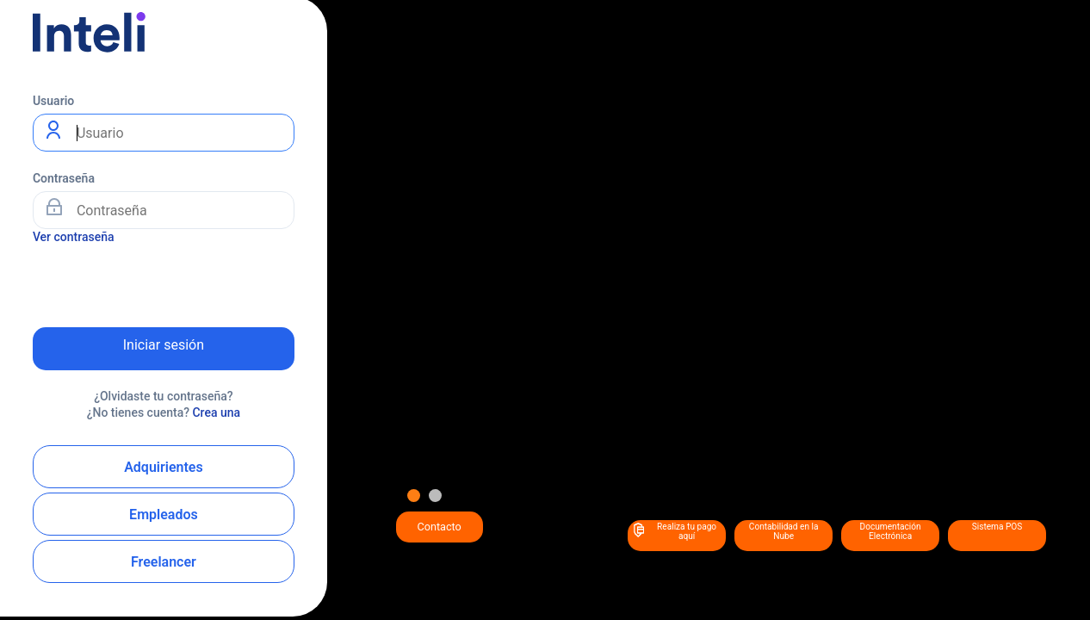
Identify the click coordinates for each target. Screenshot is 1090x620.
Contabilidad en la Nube (784, 531)
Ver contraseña (74, 237)
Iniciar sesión (163, 345)
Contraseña (64, 178)
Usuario (53, 101)
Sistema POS (997, 526)
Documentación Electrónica (890, 531)
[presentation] (163, 279)
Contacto (439, 526)
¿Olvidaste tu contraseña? (163, 396)
